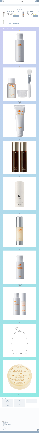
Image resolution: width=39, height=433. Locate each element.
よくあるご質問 (4, 428)
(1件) (17, 14)
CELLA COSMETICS (5, 413)
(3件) (36, 14)
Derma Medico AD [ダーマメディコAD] (7, 424)
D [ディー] (4, 425)
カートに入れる (16, 23)
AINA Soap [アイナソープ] (5, 422)
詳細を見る (10, 23)
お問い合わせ (4, 429)
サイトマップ (21, 413)
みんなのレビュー (22, 418)
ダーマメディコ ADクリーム (10, 11)
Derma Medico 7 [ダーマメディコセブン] (7, 423)
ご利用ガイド (4, 427)
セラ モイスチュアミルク (30, 11)
